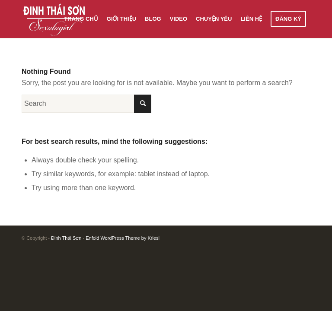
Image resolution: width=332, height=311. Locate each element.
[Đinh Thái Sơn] (55, 19)
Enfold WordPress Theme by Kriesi (123, 238)
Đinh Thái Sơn (66, 238)
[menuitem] (81, 19)
